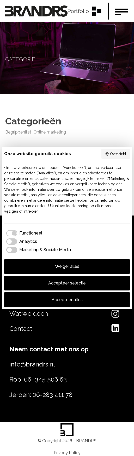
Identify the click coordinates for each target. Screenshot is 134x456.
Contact (20, 328)
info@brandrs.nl (32, 364)
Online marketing (49, 132)
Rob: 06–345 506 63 (38, 379)
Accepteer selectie (67, 283)
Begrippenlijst (18, 132)
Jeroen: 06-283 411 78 (40, 394)
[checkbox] (23, 233)
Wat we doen (28, 313)
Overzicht (115, 153)
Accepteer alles (67, 299)
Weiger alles (67, 266)
